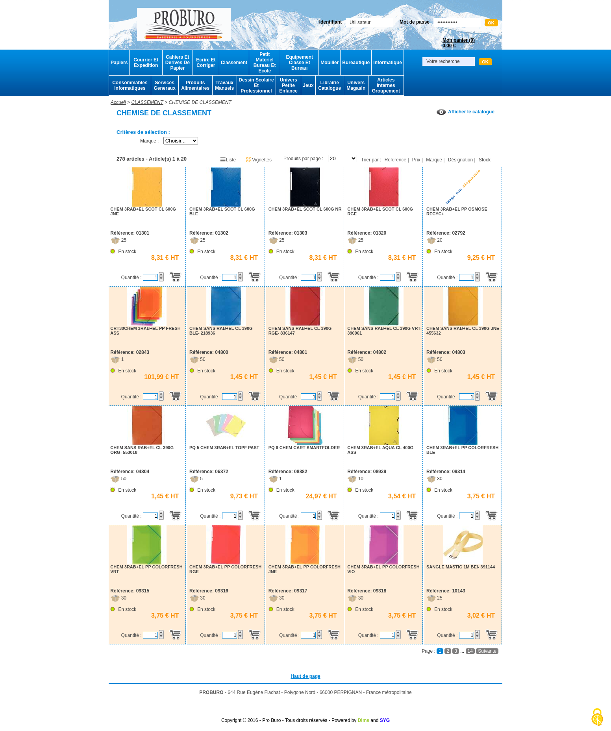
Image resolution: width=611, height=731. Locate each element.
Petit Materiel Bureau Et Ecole (265, 63)
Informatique (387, 62)
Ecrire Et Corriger (205, 62)
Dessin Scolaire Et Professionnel (256, 85)
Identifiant (330, 22)
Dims (363, 720)
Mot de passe (415, 22)
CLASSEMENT (147, 102)
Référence (395, 160)
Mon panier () (459, 42)
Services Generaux (164, 85)
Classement (234, 62)
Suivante (487, 651)
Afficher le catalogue (465, 112)
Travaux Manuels (224, 85)
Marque (434, 160)
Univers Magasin (355, 85)
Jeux (308, 85)
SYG (385, 720)
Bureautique (356, 62)
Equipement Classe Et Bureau (299, 62)
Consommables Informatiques (129, 85)
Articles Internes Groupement (386, 85)
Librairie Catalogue (329, 85)
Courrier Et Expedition (145, 62)
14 (470, 651)
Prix (416, 160)
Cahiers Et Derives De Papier (177, 62)
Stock (485, 160)
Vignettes (259, 160)
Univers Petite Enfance (288, 85)
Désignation (460, 160)
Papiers (119, 62)
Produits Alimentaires (195, 85)
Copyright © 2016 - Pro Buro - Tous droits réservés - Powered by (288, 720)
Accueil (118, 102)
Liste (228, 160)
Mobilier (329, 62)
